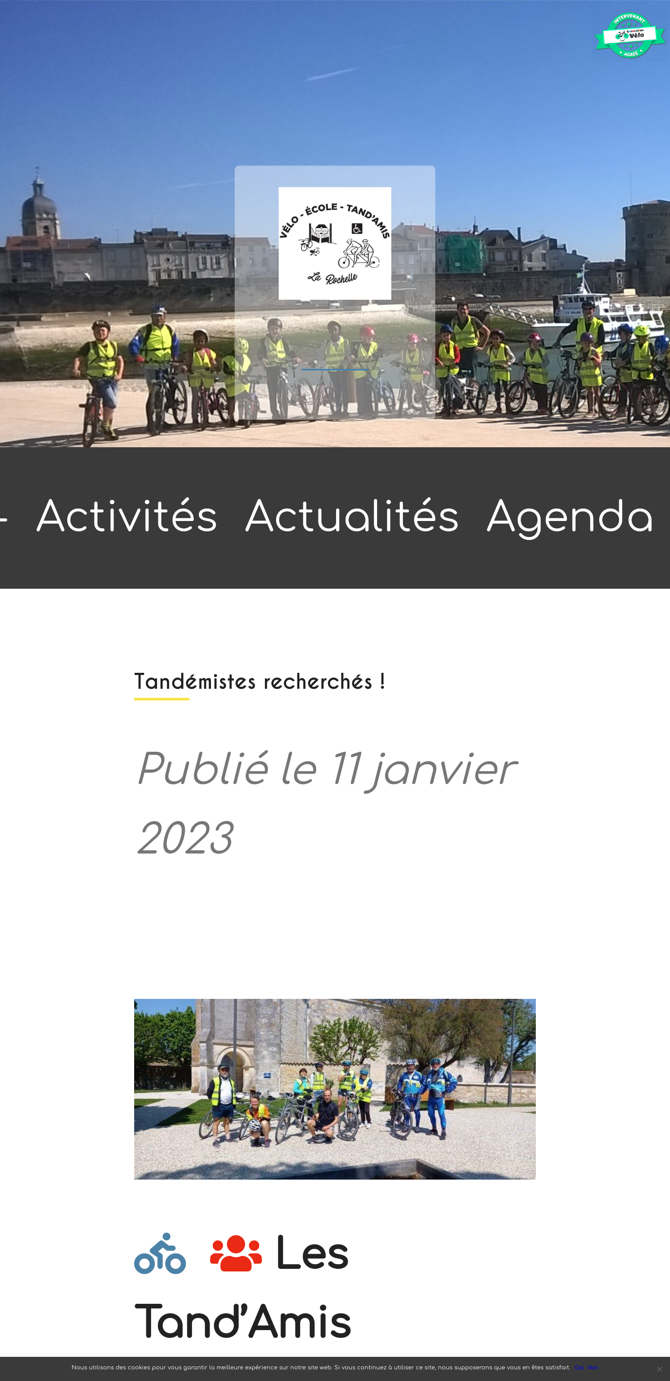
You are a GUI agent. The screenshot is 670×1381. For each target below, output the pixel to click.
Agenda (570, 518)
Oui (579, 1367)
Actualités (352, 518)
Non (593, 1367)
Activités (127, 518)
